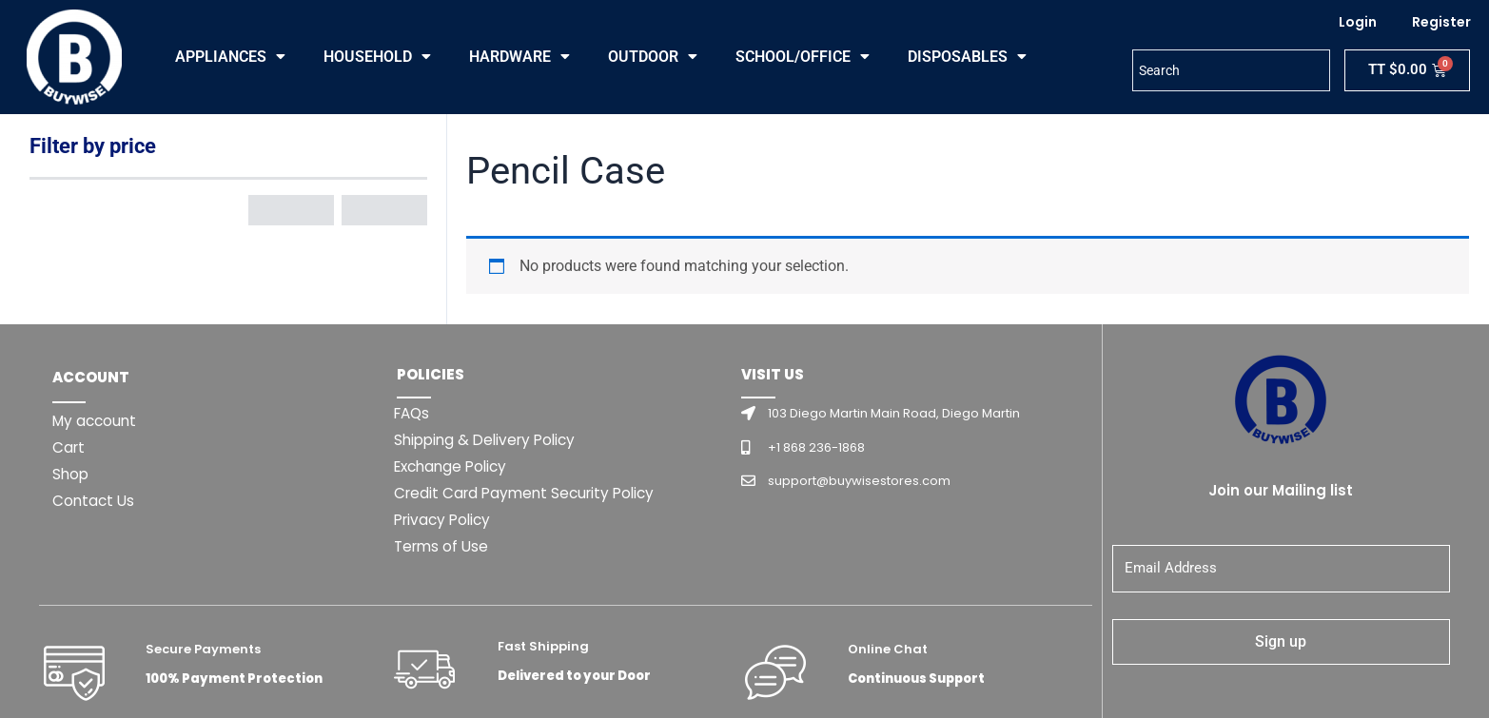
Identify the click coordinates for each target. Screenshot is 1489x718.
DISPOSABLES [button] (967, 57)
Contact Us (94, 501)
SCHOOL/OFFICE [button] (802, 57)
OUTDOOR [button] (652, 57)
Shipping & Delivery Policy (489, 440)
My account (96, 421)
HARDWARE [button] (519, 57)
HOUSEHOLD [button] (377, 57)
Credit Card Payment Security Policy (530, 493)
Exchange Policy (454, 466)
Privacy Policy (445, 520)
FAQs (413, 413)
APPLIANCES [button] (230, 57)
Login (1358, 21)
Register (1441, 21)
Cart (69, 447)
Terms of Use (443, 546)
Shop (71, 474)
